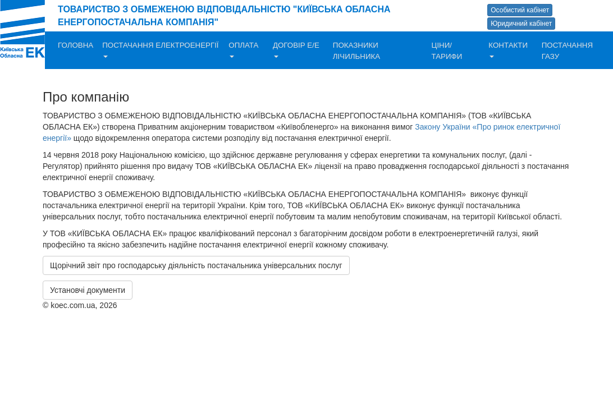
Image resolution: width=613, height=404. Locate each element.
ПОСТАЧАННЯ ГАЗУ (567, 51)
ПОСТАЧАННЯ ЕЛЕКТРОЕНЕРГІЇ (160, 49)
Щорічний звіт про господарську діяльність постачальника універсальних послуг (196, 265)
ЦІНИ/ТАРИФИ (447, 51)
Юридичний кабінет (521, 23)
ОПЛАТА (243, 49)
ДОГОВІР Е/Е (296, 49)
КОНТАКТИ (508, 49)
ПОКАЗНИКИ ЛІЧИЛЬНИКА (356, 51)
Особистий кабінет (520, 10)
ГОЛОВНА (75, 45)
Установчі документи (87, 290)
